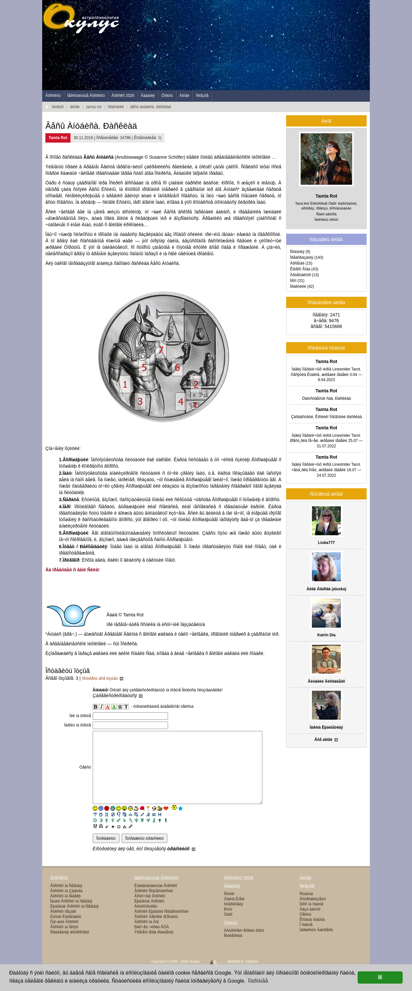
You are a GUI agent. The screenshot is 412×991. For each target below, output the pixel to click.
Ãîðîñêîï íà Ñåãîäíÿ (66, 900)
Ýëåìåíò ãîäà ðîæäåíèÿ (153, 946)
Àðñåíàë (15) (301, 263)
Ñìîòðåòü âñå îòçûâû (103, 678)
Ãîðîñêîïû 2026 (238, 892)
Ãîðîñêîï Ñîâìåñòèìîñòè (153, 905)
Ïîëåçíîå (202, 95)
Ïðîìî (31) (297, 280)
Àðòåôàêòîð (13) (304, 275)
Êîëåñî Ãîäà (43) (304, 269)
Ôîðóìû (167, 95)
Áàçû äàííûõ (310, 923)
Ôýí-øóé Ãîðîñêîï (64, 936)
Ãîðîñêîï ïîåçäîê (63, 926)
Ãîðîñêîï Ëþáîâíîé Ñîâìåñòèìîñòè (161, 926)
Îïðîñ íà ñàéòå (311, 918)
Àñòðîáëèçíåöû (313, 913)
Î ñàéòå (306, 939)
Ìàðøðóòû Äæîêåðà (316, 944)
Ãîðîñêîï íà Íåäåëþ (65, 910)
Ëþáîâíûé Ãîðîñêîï (149, 915)
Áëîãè (184, 95)
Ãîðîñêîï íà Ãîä (146, 936)
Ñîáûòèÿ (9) (300, 251)
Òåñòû (305, 929)
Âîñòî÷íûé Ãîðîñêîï (149, 910)
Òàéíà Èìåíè (234, 913)
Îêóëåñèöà (233, 950)
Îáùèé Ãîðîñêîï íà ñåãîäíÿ (71, 915)
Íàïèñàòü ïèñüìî (326, 219)
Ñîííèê (229, 908)
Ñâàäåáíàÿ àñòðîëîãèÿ (69, 946)
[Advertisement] (253, 45)
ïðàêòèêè (116, 107)
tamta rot (93, 107)
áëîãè (75, 107)
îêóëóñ (58, 107)
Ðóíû (228, 923)
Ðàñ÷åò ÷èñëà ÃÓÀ (151, 941)
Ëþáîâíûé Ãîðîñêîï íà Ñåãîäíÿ (74, 921)
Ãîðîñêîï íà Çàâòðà (66, 905)
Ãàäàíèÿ (148, 95)
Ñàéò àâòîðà (326, 214)
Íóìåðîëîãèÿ (233, 918)
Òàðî (228, 929)
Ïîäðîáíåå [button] (258, 981)
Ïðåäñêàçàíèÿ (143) (306, 257)
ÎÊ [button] (380, 977)
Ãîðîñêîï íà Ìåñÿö (64, 941)
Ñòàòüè (306, 908)
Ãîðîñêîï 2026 (122, 95)
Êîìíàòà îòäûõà (312, 934)
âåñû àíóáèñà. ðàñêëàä (150, 107)
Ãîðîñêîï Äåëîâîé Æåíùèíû (156, 931)
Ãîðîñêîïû (53, 95)
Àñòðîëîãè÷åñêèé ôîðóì (244, 945)
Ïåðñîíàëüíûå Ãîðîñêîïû (86, 95)
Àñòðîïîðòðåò (145, 921)
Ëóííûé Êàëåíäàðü (65, 931)
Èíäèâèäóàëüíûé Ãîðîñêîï (155, 900)
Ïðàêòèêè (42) (302, 286)
